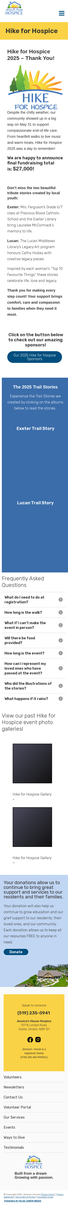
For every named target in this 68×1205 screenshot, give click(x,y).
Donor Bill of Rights (25, 1197)
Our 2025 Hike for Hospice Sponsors (34, 357)
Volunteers (13, 1077)
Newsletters (14, 1087)
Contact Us (13, 1097)
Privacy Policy (48, 1194)
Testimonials (14, 1147)
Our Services (14, 1117)
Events (9, 1127)
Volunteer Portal (17, 1107)
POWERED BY (22, 1201)
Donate (15, 952)
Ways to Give (14, 1137)
